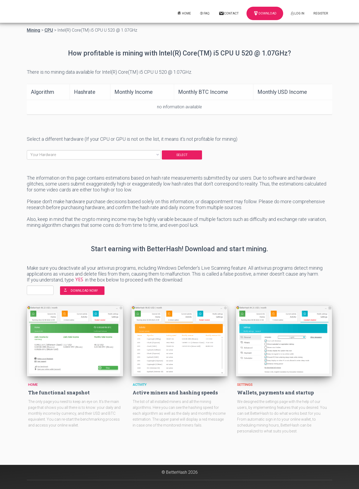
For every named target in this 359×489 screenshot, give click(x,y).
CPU (48, 30)
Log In (297, 13)
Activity (140, 385)
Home (33, 385)
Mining (33, 30)
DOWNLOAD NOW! (84, 290)
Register (320, 13)
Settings (245, 385)
